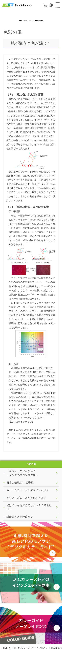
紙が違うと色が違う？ (32, 517)
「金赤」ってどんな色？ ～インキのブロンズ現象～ (32, 474)
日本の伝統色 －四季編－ (32, 483)
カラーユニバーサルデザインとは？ (32, 491)
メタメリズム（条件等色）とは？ (32, 498)
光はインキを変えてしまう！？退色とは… (32, 508)
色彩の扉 (31, 464)
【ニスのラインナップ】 (21, 421)
